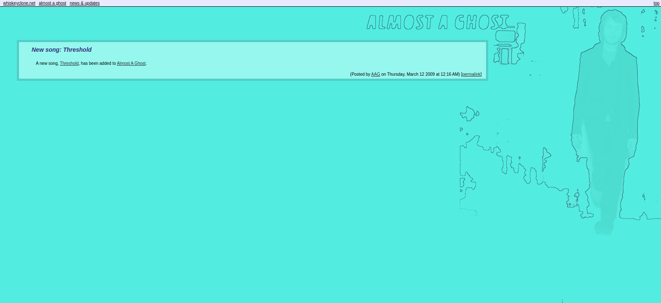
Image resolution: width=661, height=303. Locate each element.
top (657, 3)
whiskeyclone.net (19, 3)
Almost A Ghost (131, 63)
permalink (471, 74)
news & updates (84, 3)
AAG (375, 74)
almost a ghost (52, 3)
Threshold (69, 63)
